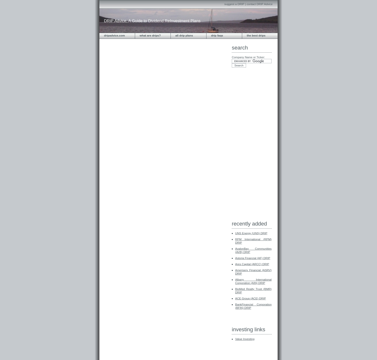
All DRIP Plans (184, 35)
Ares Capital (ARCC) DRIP (252, 264)
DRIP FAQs (217, 35)
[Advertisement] (251, 145)
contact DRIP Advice (260, 4)
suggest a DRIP (234, 4)
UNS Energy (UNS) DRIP (251, 233)
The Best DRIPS (256, 35)
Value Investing (244, 339)
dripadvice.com (114, 35)
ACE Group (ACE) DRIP (250, 298)
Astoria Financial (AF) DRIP (252, 258)
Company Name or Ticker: (248, 57)
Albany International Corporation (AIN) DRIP (253, 281)
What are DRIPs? (150, 35)
